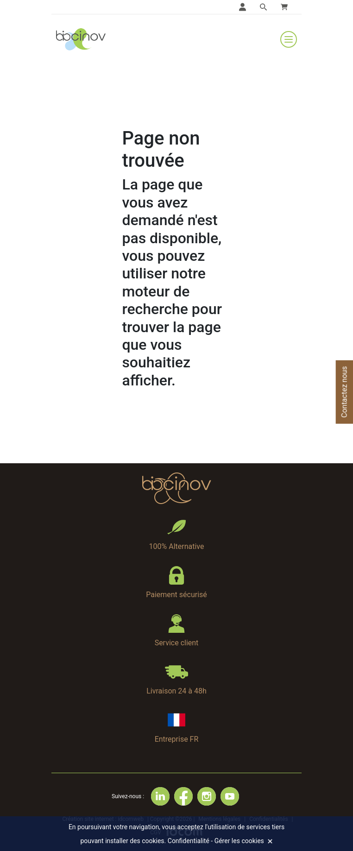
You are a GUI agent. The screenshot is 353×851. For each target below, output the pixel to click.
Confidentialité (188, 841)
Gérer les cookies (239, 841)
